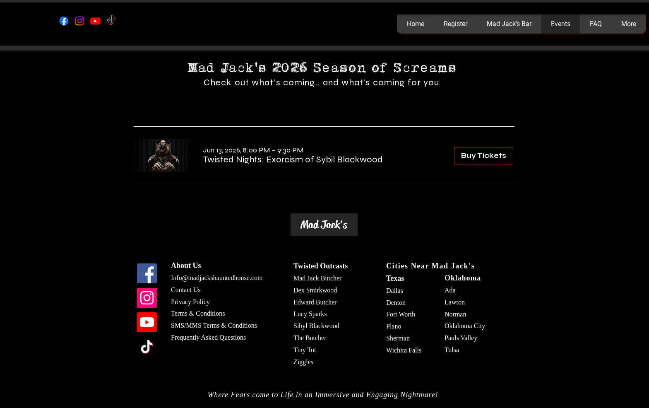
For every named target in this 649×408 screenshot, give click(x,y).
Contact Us (186, 289)
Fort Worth (400, 314)
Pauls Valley (461, 337)
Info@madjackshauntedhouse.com (216, 277)
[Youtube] (95, 21)
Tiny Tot (304, 349)
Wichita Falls (403, 350)
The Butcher (310, 337)
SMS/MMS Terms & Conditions (214, 325)
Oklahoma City (465, 325)
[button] (293, 159)
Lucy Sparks (310, 313)
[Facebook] (64, 21)
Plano (393, 326)
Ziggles (303, 361)
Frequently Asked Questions (208, 337)
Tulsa (452, 349)
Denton (396, 302)
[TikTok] (111, 21)
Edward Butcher (315, 302)
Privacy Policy (190, 301)
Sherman (398, 338)
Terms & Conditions (198, 313)
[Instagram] (80, 21)
